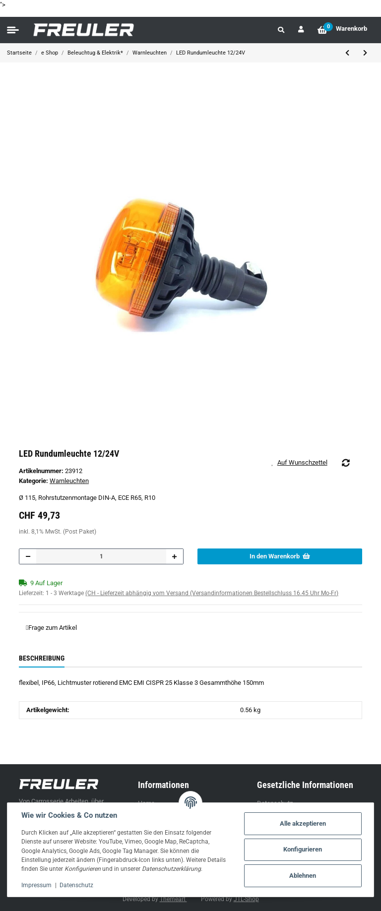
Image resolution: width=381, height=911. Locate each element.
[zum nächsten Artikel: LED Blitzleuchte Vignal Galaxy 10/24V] (365, 53)
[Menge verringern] (28, 556)
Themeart (173, 899)
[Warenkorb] (342, 30)
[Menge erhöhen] (174, 556)
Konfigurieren (302, 849)
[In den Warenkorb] (279, 556)
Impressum (36, 885)
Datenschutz (76, 885)
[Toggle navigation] (13, 30)
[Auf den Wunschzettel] (302, 462)
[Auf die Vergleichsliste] (346, 463)
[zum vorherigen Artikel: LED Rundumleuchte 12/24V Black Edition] (347, 53)
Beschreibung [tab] (41, 658)
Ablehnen (302, 875)
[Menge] (101, 556)
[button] (281, 30)
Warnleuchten (69, 481)
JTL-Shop (246, 899)
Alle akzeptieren (303, 823)
